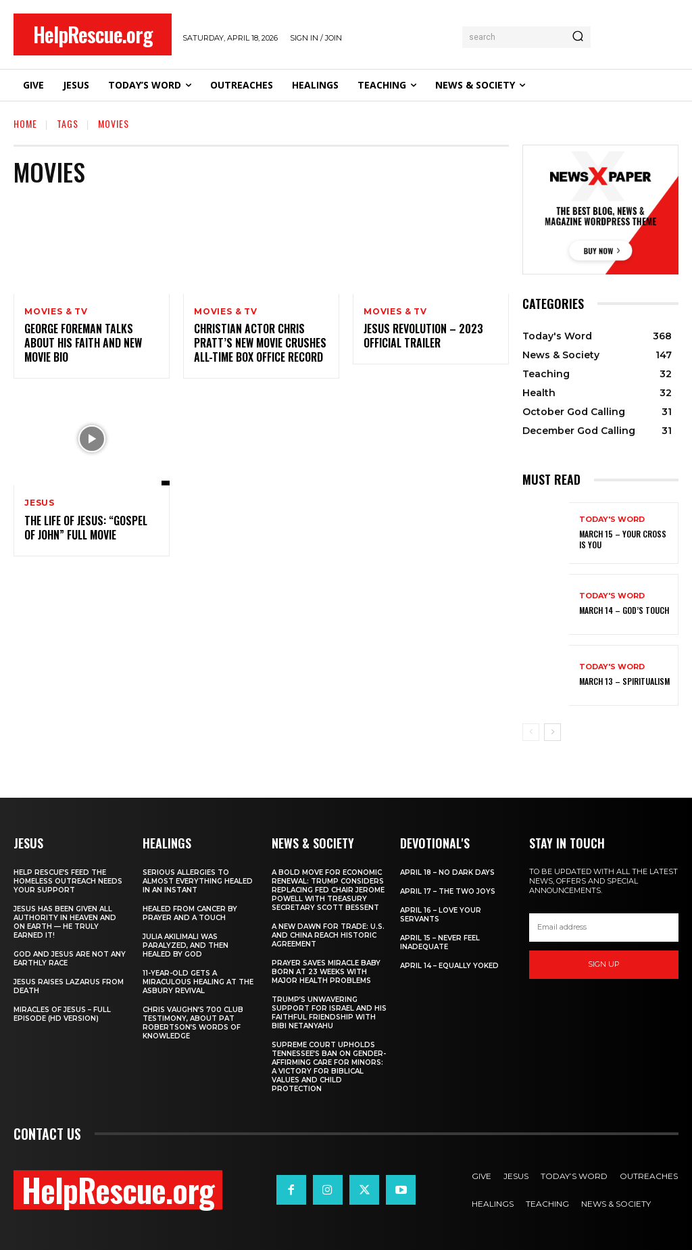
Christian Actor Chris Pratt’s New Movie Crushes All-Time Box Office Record (260, 343)
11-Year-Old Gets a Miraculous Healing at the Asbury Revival (198, 982)
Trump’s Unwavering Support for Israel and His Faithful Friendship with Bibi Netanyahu (329, 1012)
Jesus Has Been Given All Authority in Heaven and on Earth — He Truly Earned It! (65, 922)
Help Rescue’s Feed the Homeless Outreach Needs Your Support (68, 881)
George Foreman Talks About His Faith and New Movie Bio (83, 343)
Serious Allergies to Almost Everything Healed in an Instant (198, 881)
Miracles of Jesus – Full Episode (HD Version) (62, 1014)
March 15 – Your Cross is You (622, 539)
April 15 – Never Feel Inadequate (440, 942)
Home (25, 123)
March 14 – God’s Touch (624, 610)
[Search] (578, 37)
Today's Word (612, 519)
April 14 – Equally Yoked (449, 965)
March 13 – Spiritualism (624, 681)
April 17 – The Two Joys (447, 891)
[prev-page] (530, 732)
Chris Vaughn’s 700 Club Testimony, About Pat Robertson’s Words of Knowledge (193, 1022)
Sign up (604, 964)
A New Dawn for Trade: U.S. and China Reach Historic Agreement (328, 935)
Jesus (39, 504)
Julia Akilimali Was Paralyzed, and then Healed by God (185, 945)
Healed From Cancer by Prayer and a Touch (190, 913)
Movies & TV (56, 312)
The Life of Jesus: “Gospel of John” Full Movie (85, 528)
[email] (603, 927)
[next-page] (552, 732)
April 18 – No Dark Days (447, 872)
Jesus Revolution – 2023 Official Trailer (423, 336)
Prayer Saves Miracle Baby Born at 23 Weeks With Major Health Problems (326, 972)
